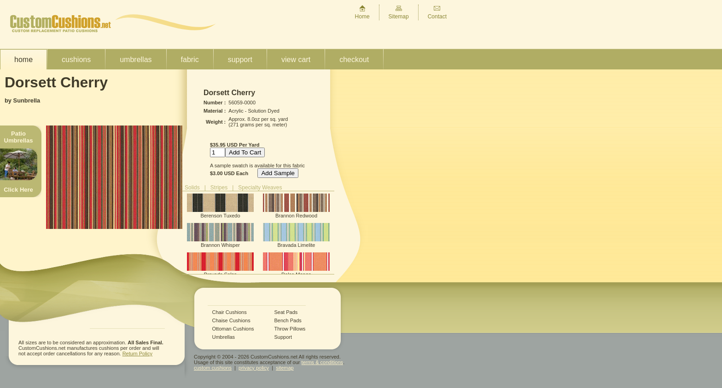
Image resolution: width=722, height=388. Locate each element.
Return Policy (137, 353)
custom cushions (213, 368)
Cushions (76, 59)
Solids (192, 187)
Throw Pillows (290, 328)
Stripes (218, 187)
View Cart (295, 59)
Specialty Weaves (260, 187)
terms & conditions (322, 362)
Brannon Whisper (220, 235)
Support (240, 59)
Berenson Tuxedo (220, 206)
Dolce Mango (296, 264)
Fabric (190, 59)
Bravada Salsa (220, 264)
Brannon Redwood (296, 206)
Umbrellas (135, 59)
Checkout (354, 59)
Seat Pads (286, 312)
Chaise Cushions (231, 320)
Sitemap (399, 12)
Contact (437, 12)
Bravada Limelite (296, 235)
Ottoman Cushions (233, 328)
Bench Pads (288, 320)
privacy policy (254, 368)
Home (362, 12)
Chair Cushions (229, 312)
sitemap (285, 368)
